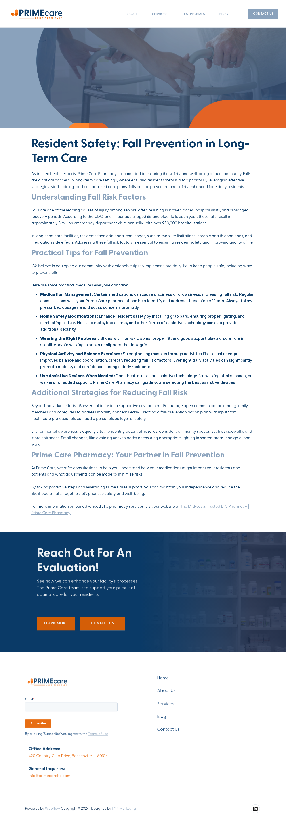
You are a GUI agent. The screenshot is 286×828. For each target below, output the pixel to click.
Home (163, 680)
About (132, 14)
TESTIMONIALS (193, 14)
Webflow (52, 810)
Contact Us (168, 731)
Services (165, 706)
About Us (166, 692)
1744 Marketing (124, 810)
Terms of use (98, 736)
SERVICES (159, 14)
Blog (223, 14)
